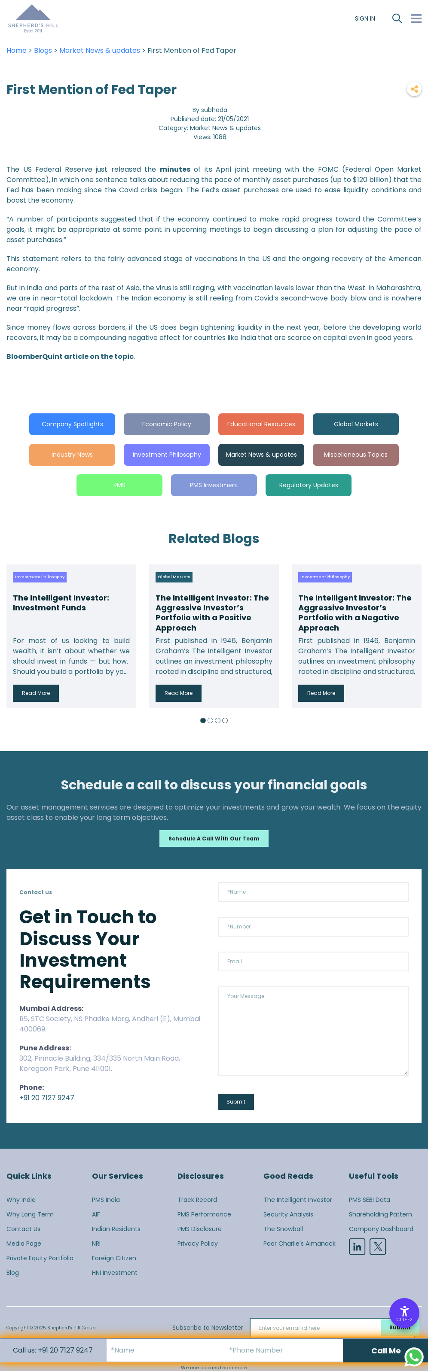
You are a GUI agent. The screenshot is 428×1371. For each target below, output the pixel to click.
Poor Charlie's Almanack (299, 1243)
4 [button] (225, 720)
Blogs (43, 50)
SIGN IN (365, 18)
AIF (96, 1214)
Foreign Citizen (114, 1258)
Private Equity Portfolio (39, 1258)
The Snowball (283, 1229)
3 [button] (217, 720)
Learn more (233, 1367)
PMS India (106, 1199)
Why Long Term (30, 1214)
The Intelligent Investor (297, 1199)
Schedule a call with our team (214, 838)
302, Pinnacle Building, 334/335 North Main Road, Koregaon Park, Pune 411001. (99, 1063)
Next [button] (413, 636)
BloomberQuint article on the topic (70, 356)
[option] (71, 636)
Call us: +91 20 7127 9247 (53, 1350)
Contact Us (23, 1229)
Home (16, 50)
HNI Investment (115, 1272)
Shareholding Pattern (380, 1214)
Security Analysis (288, 1214)
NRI (96, 1243)
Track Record (197, 1199)
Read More (36, 693)
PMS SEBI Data (369, 1199)
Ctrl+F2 (405, 1319)
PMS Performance (204, 1214)
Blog (12, 1272)
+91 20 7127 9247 (46, 1098)
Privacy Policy (197, 1243)
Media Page (23, 1243)
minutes (175, 169)
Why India (21, 1199)
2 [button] (210, 720)
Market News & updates (99, 50)
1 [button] (203, 720)
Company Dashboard (381, 1229)
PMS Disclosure (199, 1229)
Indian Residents (116, 1229)
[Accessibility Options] (404, 1313)
